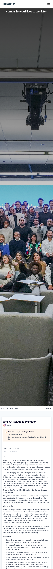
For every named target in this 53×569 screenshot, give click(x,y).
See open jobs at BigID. (15, 434)
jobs (2, 408)
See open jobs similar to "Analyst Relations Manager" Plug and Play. (27, 438)
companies (10, 408)
